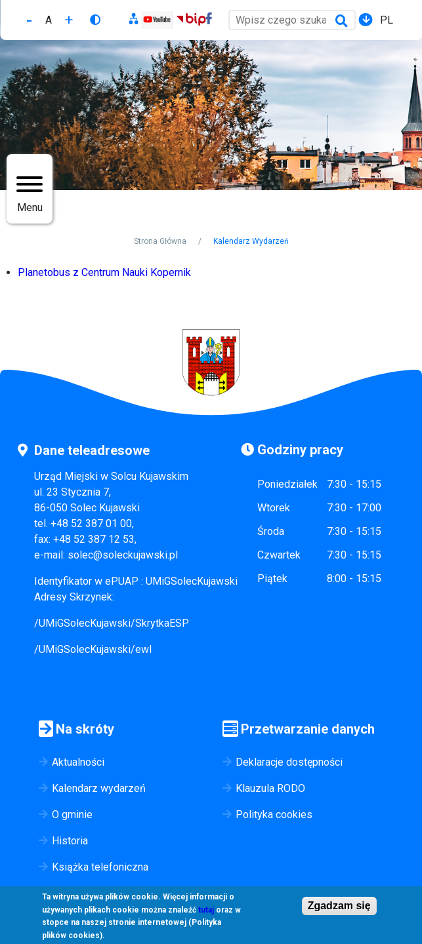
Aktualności (78, 762)
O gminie (72, 814)
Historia (70, 841)
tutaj (206, 909)
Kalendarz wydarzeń (99, 788)
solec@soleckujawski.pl (123, 555)
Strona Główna (160, 241)
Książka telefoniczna (100, 867)
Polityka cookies (274, 814)
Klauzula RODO (270, 788)
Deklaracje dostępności (289, 762)
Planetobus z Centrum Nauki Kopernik (104, 272)
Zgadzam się (339, 905)
